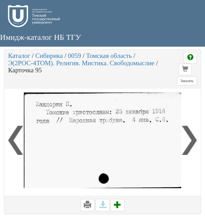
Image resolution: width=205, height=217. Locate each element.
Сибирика (49, 55)
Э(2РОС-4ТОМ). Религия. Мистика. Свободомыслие (81, 63)
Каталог (19, 55)
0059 (74, 55)
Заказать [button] (186, 81)
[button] (185, 69)
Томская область (109, 55)
